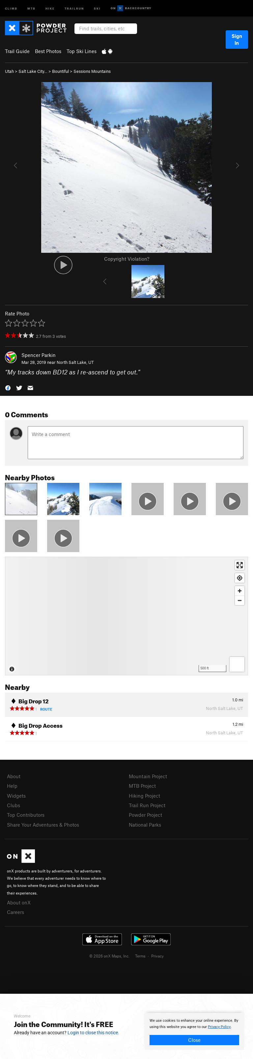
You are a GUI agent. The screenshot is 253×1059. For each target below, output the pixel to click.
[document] (194, 1031)
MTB (31, 8)
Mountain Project (148, 776)
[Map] (126, 616)
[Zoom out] (239, 600)
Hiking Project (144, 796)
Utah (9, 71)
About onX (19, 902)
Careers (15, 912)
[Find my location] (239, 578)
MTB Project (142, 786)
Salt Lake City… (32, 71)
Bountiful (60, 71)
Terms (140, 956)
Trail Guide (17, 51)
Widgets (16, 796)
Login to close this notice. (93, 1032)
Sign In (237, 39)
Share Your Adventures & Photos (43, 825)
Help (12, 786)
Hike (50, 8)
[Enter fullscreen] (239, 565)
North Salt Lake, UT (75, 362)
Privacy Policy (219, 1027)
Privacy (157, 956)
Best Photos (48, 51)
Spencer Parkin (38, 355)
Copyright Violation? (126, 259)
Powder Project (145, 815)
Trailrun (74, 8)
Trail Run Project (147, 805)
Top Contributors (25, 815)
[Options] (237, 664)
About (13, 776)
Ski (97, 8)
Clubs (13, 805)
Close (194, 1040)
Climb (11, 8)
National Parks (145, 825)
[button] (8, 387)
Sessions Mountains (92, 71)
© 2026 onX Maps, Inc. (109, 956)
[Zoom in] (239, 591)
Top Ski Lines (82, 51)
